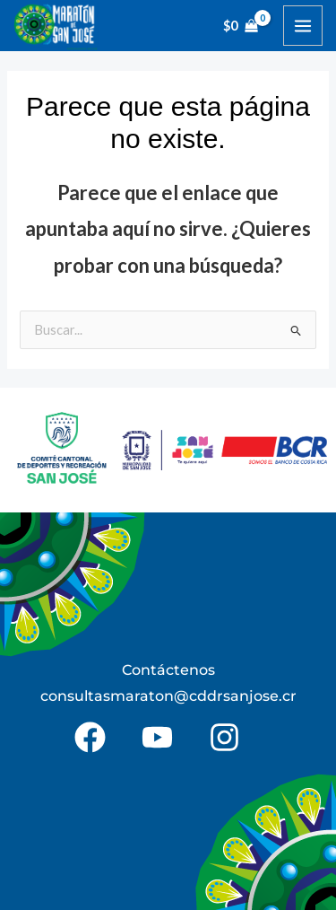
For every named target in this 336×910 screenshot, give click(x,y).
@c (185, 695)
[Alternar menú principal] (303, 25)
